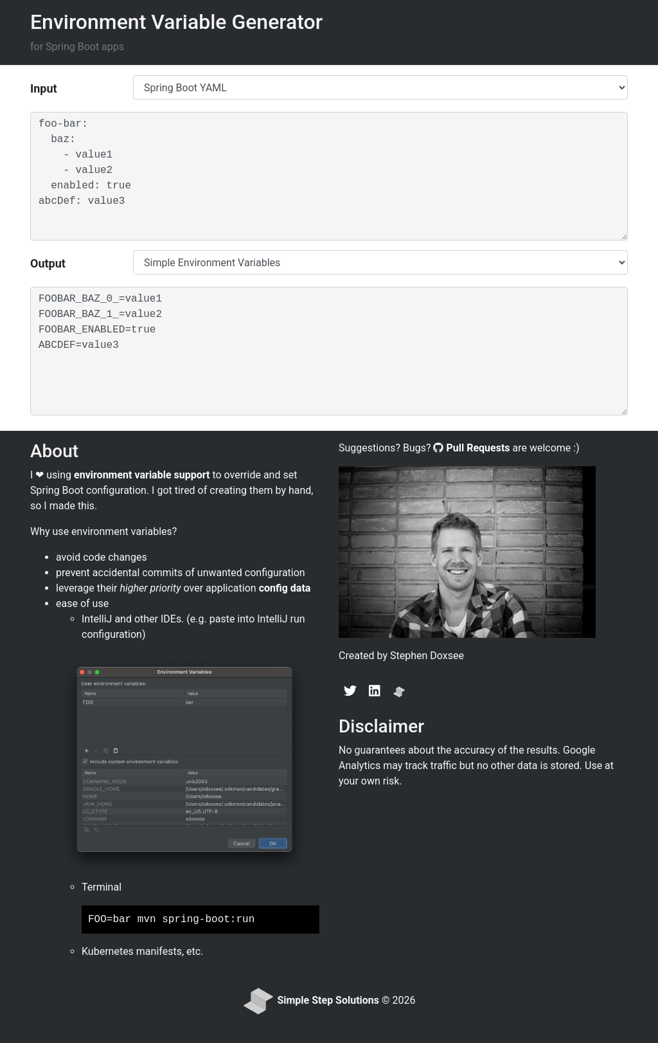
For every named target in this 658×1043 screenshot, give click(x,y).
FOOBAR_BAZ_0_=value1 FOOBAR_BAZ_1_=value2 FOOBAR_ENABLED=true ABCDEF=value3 (329, 351)
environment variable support (141, 475)
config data (285, 588)
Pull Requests (478, 448)
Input (43, 88)
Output (48, 263)
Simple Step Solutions (328, 1001)
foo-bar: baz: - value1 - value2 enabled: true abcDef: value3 (329, 176)
